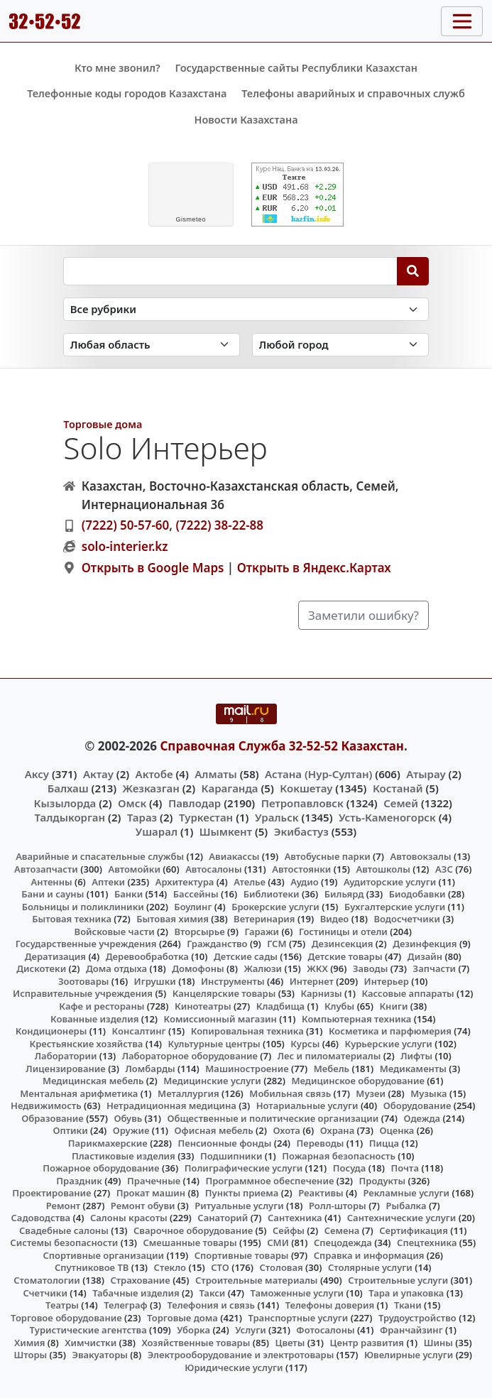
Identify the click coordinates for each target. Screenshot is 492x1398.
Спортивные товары (242, 1255)
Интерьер (386, 981)
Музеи (371, 1093)
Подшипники (231, 1155)
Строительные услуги (398, 1280)
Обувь (128, 1118)
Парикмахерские (108, 1143)
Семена (342, 1230)
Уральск (277, 817)
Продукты (382, 1180)
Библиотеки (272, 894)
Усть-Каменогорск (387, 817)
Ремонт (63, 1205)
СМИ (278, 1242)
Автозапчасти (46, 869)
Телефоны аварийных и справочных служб (353, 93)
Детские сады (246, 956)
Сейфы (289, 1230)
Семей (400, 803)
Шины (438, 1342)
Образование (52, 1118)
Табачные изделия (136, 1293)
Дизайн (425, 956)
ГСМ (276, 943)
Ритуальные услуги (239, 1205)
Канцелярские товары (224, 993)
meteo (190, 219)
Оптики (70, 1130)
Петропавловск (302, 803)
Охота (286, 1130)
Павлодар (194, 803)
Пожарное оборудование (101, 1168)
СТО (220, 1267)
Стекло (170, 1267)
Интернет (312, 981)
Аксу (37, 774)
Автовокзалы (420, 856)
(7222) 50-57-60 (126, 525)
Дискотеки (41, 968)
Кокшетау (306, 788)
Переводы (320, 1143)
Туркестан (206, 817)
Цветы (290, 1342)
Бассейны (196, 894)
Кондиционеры (51, 1031)
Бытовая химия (172, 918)
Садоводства (40, 1217)
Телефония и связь (211, 1305)
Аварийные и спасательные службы (100, 856)
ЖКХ (317, 968)
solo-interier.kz (125, 546)
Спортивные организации (103, 1255)
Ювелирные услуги (408, 1354)
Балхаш (68, 788)
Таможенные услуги (297, 1293)
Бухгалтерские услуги (394, 906)
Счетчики (45, 1293)
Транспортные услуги (298, 1317)
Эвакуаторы (100, 1354)
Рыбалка (406, 1205)
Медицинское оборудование (357, 1080)
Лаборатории (66, 1055)
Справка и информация (369, 1255)
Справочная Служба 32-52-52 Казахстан (282, 746)
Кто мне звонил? (117, 68)
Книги (393, 1006)
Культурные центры (214, 1043)
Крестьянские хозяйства (86, 1043)
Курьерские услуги (388, 1043)
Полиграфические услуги (243, 1168)
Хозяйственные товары (195, 1342)
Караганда (230, 788)
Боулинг (193, 906)
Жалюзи (263, 968)
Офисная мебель (214, 1130)
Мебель (331, 1068)
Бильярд (344, 894)
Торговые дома (102, 424)
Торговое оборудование (66, 1317)
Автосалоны (213, 869)
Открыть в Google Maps (153, 567)
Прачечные (153, 1180)
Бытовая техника (71, 918)
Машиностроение (246, 1068)
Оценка (396, 1130)
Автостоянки (301, 869)
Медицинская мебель (93, 1080)
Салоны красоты (129, 1217)
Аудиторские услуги (390, 881)
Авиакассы (234, 856)
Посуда (349, 1168)
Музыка (428, 1093)
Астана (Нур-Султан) (318, 774)
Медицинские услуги (212, 1080)
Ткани (408, 1305)
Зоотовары (83, 981)
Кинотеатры (203, 1006)
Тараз (142, 817)
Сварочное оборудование (193, 1230)
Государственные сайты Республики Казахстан (296, 68)
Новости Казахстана (245, 119)
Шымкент (225, 831)
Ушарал (156, 831)
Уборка (193, 1329)
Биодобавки (417, 894)
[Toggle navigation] (462, 21)
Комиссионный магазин (220, 1018)
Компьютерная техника (356, 1018)
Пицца (384, 1143)
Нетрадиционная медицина (171, 1105)
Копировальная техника (247, 1031)
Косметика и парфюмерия (390, 1031)
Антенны (51, 881)
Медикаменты (413, 1068)
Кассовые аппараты (407, 993)
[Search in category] (246, 309)
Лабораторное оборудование (190, 1055)
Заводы (370, 968)
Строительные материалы (256, 1280)
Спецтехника (427, 1242)
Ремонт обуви (143, 1205)
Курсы (304, 1043)
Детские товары (345, 956)
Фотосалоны (325, 1329)
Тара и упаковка (406, 1293)
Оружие (131, 1130)
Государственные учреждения (86, 943)
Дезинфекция (425, 943)
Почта (405, 1168)
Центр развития (367, 1342)
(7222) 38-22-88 (219, 525)
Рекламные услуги (406, 1192)
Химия (29, 1342)
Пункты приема (242, 1192)
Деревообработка (147, 956)
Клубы (339, 1006)
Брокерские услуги (275, 906)
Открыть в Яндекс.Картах (314, 567)
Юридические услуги (234, 1367)
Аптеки (108, 881)
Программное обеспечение (269, 1180)
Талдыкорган (69, 817)
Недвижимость (46, 1105)
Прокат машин (150, 1192)
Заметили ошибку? (363, 615)
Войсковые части (115, 931)
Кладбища (280, 1006)
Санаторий (222, 1217)
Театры (62, 1305)
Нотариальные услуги (307, 1105)
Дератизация (55, 956)
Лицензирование (65, 1068)
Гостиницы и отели (343, 931)
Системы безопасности (64, 1242)
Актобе (154, 774)
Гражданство (217, 943)
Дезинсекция (342, 943)
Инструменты (233, 981)
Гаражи (261, 931)
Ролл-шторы (337, 1205)
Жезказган (151, 788)
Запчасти (435, 968)
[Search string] (230, 271)
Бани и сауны (52, 894)
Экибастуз (301, 831)
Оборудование (417, 1105)
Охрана (337, 1130)
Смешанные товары (189, 1242)
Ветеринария (264, 918)
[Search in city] (340, 344)
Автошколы (383, 869)
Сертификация (413, 1230)
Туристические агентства (88, 1329)
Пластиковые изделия (123, 1155)
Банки (128, 894)
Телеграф (126, 1305)
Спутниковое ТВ (92, 1267)
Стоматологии (46, 1280)
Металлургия (188, 1093)
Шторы (31, 1354)
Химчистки (90, 1342)
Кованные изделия (94, 1018)
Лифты (416, 1055)
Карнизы (320, 993)
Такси (212, 1293)
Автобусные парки (328, 856)
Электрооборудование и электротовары (241, 1354)
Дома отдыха (116, 968)
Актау (98, 774)
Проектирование (51, 1192)
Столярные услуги (370, 1267)
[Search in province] (151, 344)
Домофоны (198, 968)
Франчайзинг (411, 1329)
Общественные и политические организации (272, 1118)
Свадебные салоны (64, 1230)
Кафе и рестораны (101, 1006)
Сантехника (295, 1217)
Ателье (250, 881)
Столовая (280, 1267)
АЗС (444, 869)
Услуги (250, 1329)
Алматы (216, 774)
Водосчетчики (406, 918)
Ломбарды (150, 1068)
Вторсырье (199, 931)
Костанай (398, 788)
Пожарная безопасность (338, 1155)
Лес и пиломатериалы (329, 1055)
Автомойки (134, 869)
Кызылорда (65, 803)
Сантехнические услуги (402, 1217)
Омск (132, 803)
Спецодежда (343, 1242)
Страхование (140, 1280)
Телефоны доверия (330, 1305)
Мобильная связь (290, 1093)
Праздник (79, 1180)
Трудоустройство (417, 1317)
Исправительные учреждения (83, 993)
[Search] (413, 271)
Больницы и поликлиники (83, 906)
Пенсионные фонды (224, 1143)
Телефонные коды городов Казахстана (126, 93)
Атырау (425, 774)
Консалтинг (139, 1031)
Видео (334, 918)
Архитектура (184, 881)
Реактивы (321, 1192)
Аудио (304, 881)
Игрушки (155, 981)
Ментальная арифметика (79, 1093)
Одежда (422, 1118)
